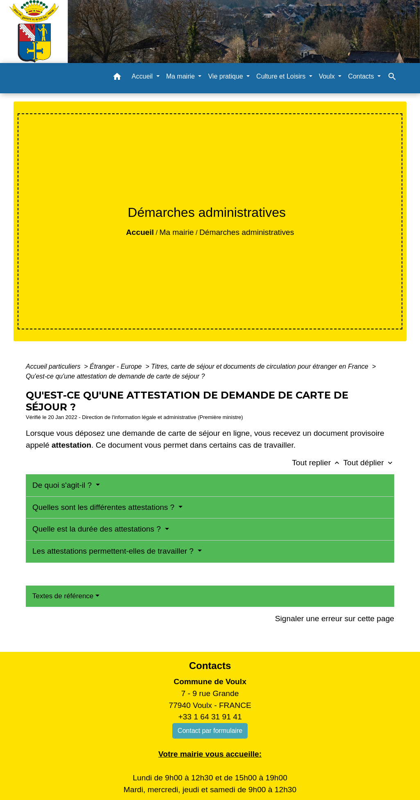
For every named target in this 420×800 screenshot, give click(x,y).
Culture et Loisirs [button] (281, 76)
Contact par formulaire (210, 730)
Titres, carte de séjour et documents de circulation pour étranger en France (260, 366)
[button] (117, 78)
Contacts (210, 665)
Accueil (140, 232)
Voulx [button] (328, 76)
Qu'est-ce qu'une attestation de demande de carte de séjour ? (115, 376)
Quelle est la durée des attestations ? (97, 529)
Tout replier (317, 462)
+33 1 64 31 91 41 (210, 716)
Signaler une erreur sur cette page (334, 618)
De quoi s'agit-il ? (63, 485)
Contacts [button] (362, 76)
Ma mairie (176, 232)
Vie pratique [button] (226, 76)
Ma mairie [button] (181, 76)
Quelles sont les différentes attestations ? (104, 507)
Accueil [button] (143, 76)
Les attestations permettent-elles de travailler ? (114, 551)
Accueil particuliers (54, 366)
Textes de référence (62, 596)
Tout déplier (368, 462)
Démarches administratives (246, 232)
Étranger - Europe (117, 366)
